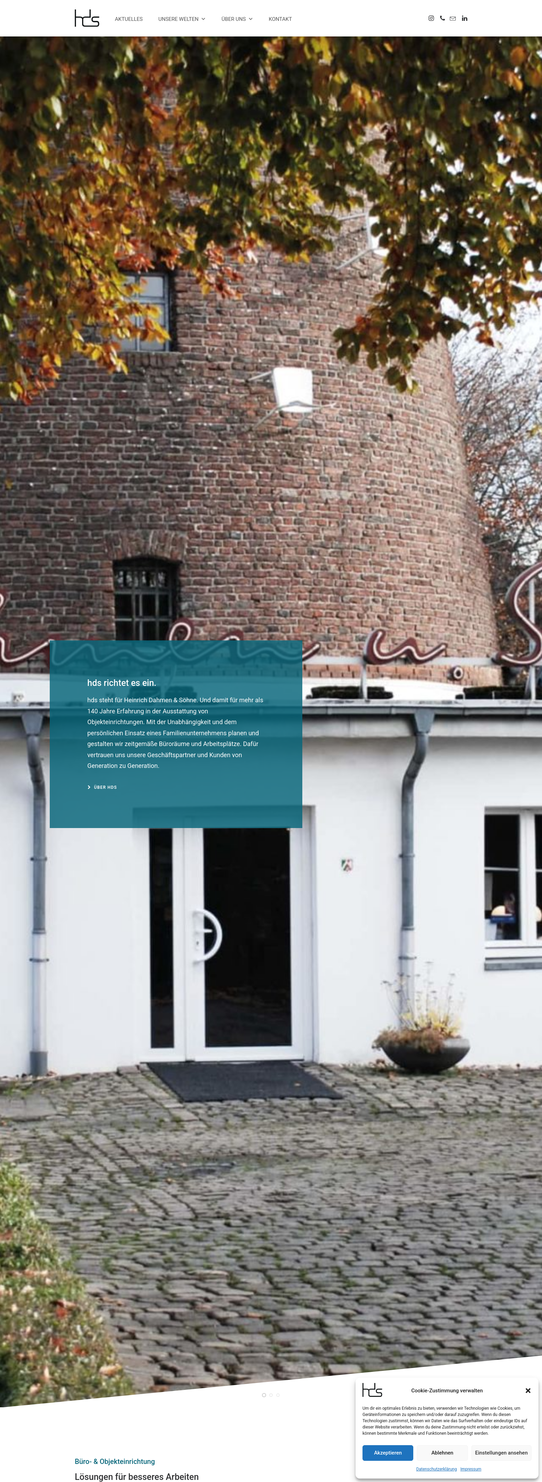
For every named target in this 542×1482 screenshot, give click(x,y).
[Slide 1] (264, 273)
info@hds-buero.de (114, 1430)
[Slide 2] (271, 273)
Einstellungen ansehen (501, 1453)
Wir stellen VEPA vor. (405, 906)
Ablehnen (442, 1453)
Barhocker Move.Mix (406, 1299)
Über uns (237, 19)
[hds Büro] (90, 18)
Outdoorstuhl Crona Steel (136, 1299)
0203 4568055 (102, 1421)
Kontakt (280, 19)
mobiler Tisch (225, 1424)
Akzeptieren (388, 1453)
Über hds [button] (102, 226)
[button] (528, 1390)
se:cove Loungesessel (235, 1415)
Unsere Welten (182, 19)
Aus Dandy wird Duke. (271, 906)
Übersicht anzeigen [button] (101, 800)
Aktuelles (129, 19)
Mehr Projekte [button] (326, 1110)
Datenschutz (278, 1468)
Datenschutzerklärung (436, 1469)
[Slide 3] (277, 273)
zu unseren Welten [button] (102, 576)
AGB (298, 1468)
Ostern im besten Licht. (136, 906)
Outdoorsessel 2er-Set (271, 1299)
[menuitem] (432, 18)
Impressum (470, 1469)
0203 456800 (110, 1412)
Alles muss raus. (229, 1406)
